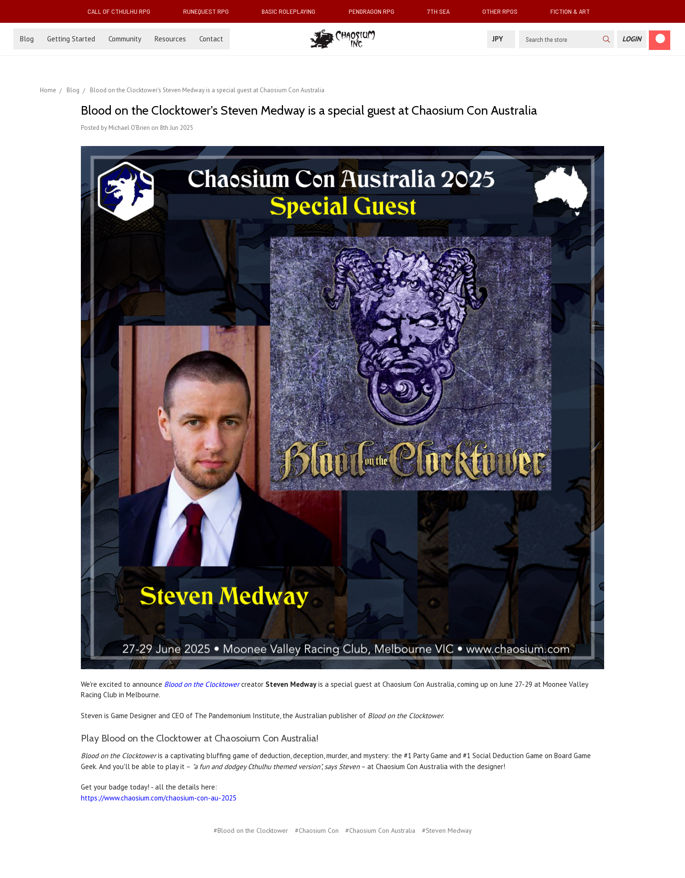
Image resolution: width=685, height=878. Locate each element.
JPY (501, 38)
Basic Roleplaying (292, 11)
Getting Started (71, 38)
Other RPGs (503, 11)
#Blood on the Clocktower (251, 830)
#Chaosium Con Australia (380, 830)
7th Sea (442, 11)
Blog (27, 38)
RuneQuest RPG (209, 11)
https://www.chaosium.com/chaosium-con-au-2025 (158, 797)
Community (124, 38)
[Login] (631, 39)
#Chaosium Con (317, 830)
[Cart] (659, 40)
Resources (170, 38)
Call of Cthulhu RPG (123, 11)
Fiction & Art (573, 11)
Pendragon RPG (375, 11)
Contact (211, 38)
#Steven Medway (447, 830)
